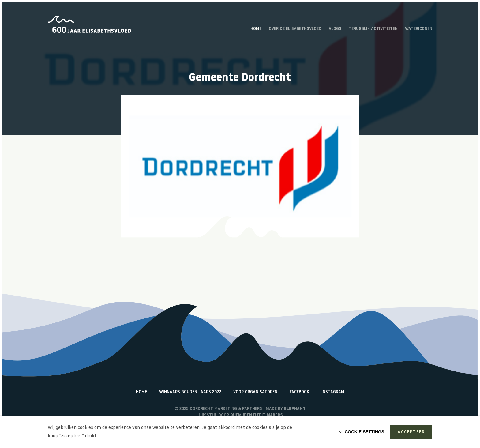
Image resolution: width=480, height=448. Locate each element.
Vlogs (335, 29)
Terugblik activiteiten (373, 29)
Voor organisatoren (255, 392)
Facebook (299, 392)
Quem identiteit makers (256, 415)
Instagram (332, 392)
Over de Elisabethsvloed (295, 29)
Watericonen (418, 29)
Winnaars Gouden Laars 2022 (190, 392)
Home (255, 29)
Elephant (295, 409)
